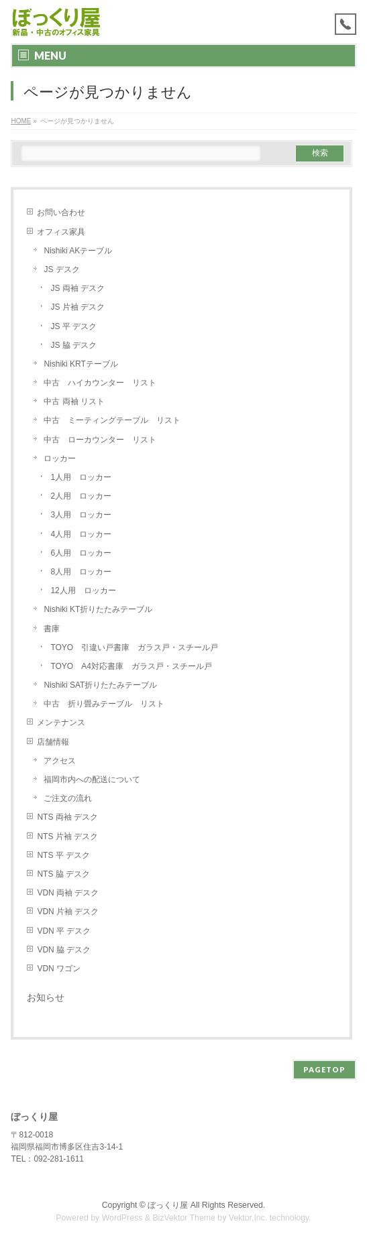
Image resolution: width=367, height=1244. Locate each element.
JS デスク (61, 269)
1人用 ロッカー (80, 477)
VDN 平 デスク (64, 931)
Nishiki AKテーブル (78, 250)
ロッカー (60, 458)
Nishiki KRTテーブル (80, 364)
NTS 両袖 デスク (67, 817)
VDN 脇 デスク (64, 949)
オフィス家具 (61, 232)
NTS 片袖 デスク (67, 836)
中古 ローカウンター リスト (100, 439)
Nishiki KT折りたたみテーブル (98, 609)
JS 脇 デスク (73, 345)
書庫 (52, 628)
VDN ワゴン (59, 968)
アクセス (60, 760)
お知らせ (45, 997)
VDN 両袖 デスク (68, 892)
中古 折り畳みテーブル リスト (104, 703)
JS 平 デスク (73, 326)
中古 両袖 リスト (74, 401)
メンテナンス (61, 722)
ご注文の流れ (68, 798)
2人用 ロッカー (80, 496)
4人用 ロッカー (80, 534)
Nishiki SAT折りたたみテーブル (104, 685)
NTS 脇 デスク (63, 874)
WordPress (122, 1218)
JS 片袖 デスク (77, 307)
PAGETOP (324, 1069)
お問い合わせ (61, 212)
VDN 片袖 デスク (68, 911)
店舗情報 (53, 742)
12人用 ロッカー (82, 590)
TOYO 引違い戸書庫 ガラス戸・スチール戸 (134, 647)
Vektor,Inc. (248, 1218)
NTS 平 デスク (63, 855)
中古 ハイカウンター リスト (100, 382)
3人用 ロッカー (80, 514)
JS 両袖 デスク (77, 288)
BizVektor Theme (183, 1218)
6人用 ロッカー (80, 553)
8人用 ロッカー (80, 571)
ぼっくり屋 (168, 1205)
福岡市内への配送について (92, 779)
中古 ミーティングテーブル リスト (112, 420)
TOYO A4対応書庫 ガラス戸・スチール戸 (130, 666)
